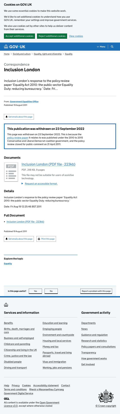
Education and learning (55, 322)
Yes (38, 291)
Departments (88, 322)
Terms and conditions (15, 389)
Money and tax (50, 346)
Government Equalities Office (24, 101)
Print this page (47, 239)
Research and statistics (94, 340)
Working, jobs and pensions (57, 367)
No (54, 291)
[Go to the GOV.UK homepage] (14, 46)
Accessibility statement (46, 385)
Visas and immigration (54, 361)
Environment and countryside (58, 334)
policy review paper (17, 137)
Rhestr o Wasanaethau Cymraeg (46, 389)
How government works (94, 358)
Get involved (88, 364)
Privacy (16, 385)
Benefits (8, 322)
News (84, 328)
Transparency (88, 352)
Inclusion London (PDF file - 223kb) (48, 164)
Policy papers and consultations (98, 346)
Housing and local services (57, 340)
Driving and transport (15, 367)
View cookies (76, 36)
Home (6, 54)
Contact (65, 385)
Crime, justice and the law (18, 355)
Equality (68, 54)
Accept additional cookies (19, 36)
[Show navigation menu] (101, 47)
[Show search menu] (112, 47)
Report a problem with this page (96, 291)
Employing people (52, 328)
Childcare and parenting (17, 343)
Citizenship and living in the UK (20, 349)
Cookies (26, 385)
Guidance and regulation (94, 334)
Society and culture (22, 54)
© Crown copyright (106, 405)
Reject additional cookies (52, 36)
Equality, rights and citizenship (48, 54)
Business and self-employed (19, 338)
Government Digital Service (18, 393)
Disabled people (13, 361)
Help (6, 385)
